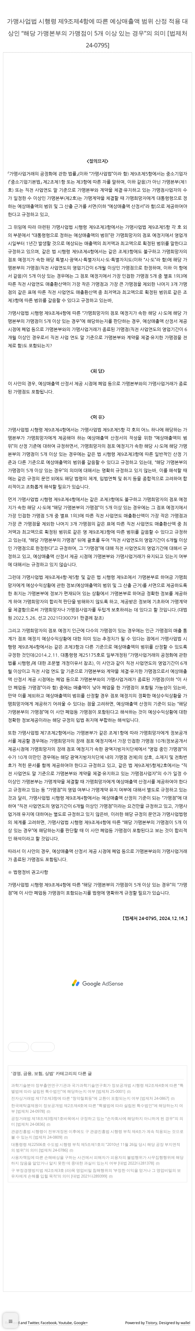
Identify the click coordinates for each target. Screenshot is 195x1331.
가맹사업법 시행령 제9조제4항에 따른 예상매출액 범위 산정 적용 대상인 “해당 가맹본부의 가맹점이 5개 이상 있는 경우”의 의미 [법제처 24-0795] (97, 33)
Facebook (49, 1322)
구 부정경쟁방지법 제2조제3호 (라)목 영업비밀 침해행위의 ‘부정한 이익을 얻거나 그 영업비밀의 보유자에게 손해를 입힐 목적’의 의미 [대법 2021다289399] (96, 1173)
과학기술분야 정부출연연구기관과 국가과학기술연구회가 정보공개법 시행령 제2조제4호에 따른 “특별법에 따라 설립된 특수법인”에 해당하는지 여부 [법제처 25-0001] (97, 1088)
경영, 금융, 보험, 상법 (32, 1073)
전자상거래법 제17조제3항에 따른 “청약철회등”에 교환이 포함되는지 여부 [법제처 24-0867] (90, 1098)
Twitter (33, 1322)
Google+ (81, 1322)
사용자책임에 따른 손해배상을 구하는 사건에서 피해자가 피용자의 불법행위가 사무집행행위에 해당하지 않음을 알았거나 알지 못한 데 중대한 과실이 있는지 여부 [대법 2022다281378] (97, 1160)
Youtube (65, 1322)
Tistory (151, 1322)
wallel (185, 1322)
